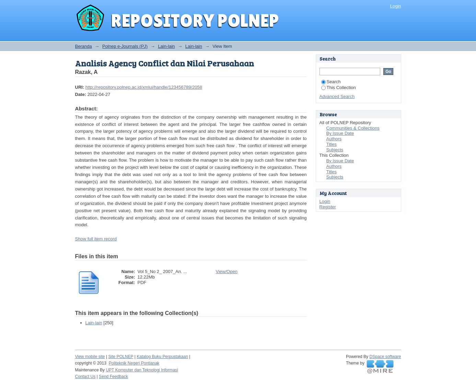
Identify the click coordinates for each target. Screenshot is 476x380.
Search (331, 81)
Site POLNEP (120, 356)
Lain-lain (166, 46)
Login (395, 6)
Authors (334, 138)
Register (328, 206)
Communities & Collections (353, 128)
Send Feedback (113, 376)
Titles (331, 144)
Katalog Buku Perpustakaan (162, 356)
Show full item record (96, 238)
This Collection (338, 87)
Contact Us (85, 376)
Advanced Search (337, 96)
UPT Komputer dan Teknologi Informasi (142, 370)
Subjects (335, 149)
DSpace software (385, 356)
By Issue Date (340, 133)
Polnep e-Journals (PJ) (125, 46)
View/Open (226, 271)
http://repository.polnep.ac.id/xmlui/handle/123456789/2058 (143, 87)
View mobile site (90, 356)
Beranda (83, 46)
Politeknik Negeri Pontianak (134, 363)
